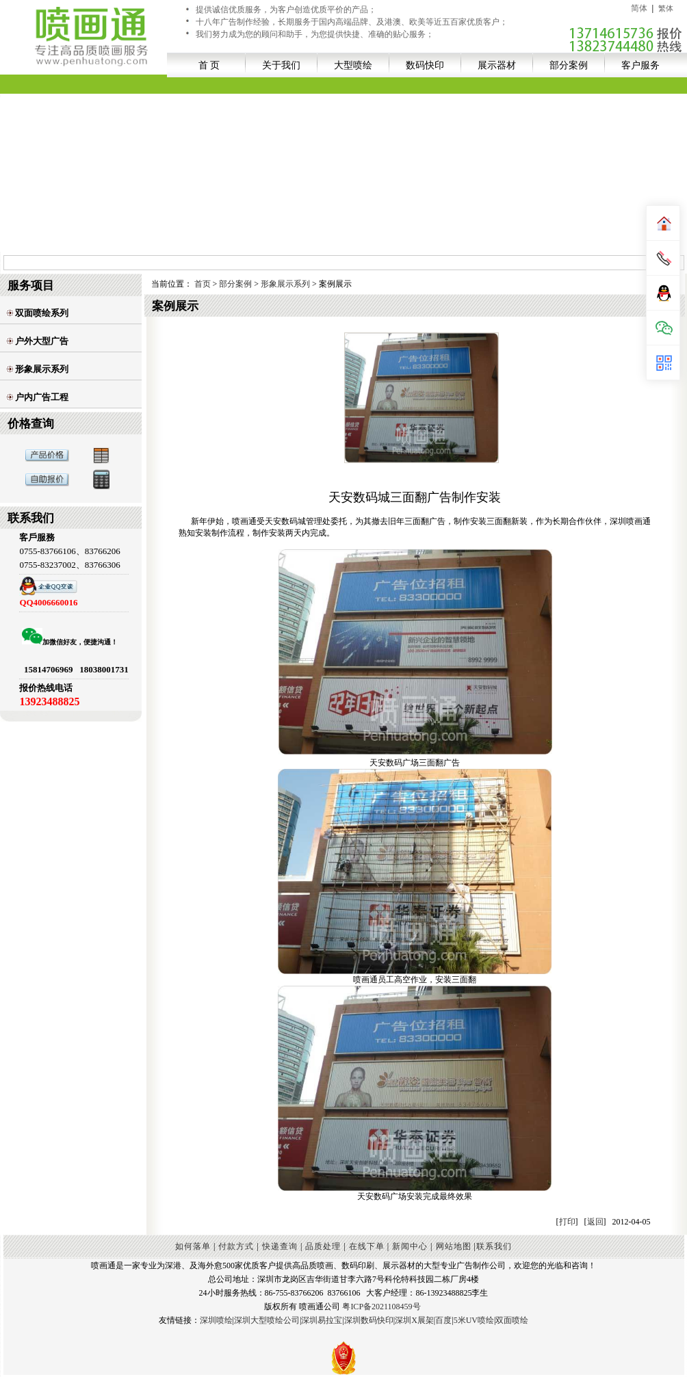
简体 (639, 8)
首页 (202, 284)
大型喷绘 (353, 65)
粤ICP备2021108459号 (381, 1306)
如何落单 (193, 1246)
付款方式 (236, 1246)
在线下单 (367, 1246)
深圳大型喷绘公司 (267, 1320)
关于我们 (281, 65)
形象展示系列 (37, 369)
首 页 (209, 65)
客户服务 (640, 65)
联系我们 (494, 1246)
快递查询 (280, 1246)
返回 (595, 1222)
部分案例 (568, 65)
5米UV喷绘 (474, 1320)
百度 (443, 1320)
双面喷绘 (511, 1320)
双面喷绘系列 (37, 313)
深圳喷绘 (216, 1320)
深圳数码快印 (368, 1320)
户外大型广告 (37, 341)
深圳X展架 (414, 1320)
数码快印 (425, 65)
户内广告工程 (37, 397)
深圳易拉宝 (321, 1320)
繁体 (665, 8)
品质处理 (323, 1246)
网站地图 (453, 1246)
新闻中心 (410, 1246)
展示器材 (497, 65)
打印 (567, 1222)
